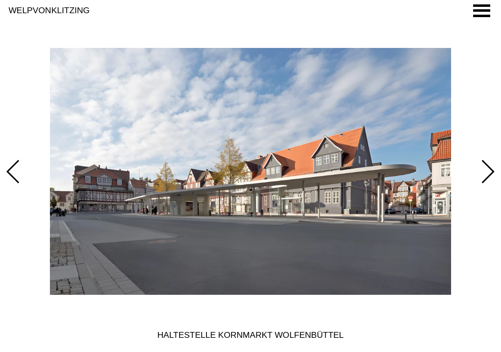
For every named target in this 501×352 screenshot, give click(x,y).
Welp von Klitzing (49, 10)
